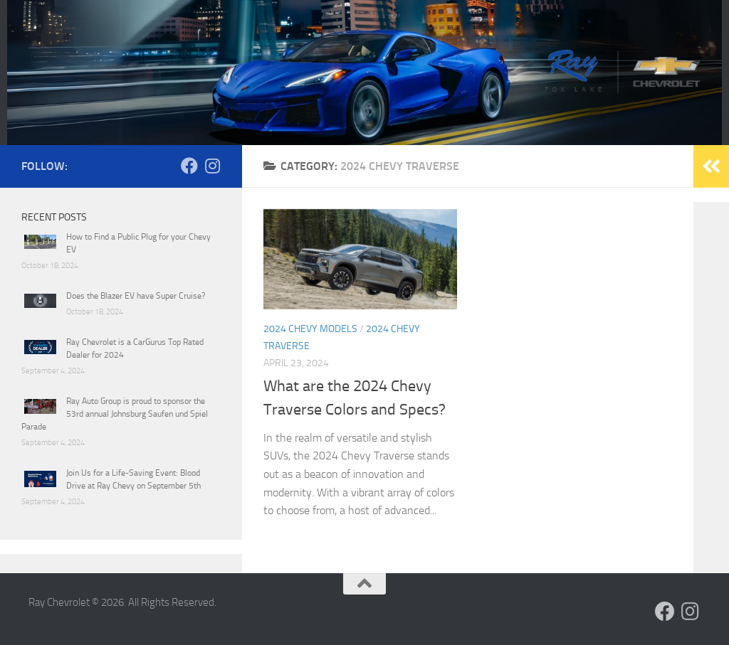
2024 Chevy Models (310, 329)
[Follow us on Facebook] (189, 165)
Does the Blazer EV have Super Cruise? (135, 296)
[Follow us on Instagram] (212, 165)
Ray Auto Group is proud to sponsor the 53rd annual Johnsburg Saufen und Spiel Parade (114, 414)
